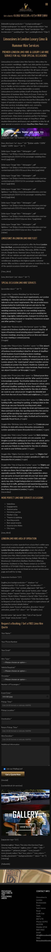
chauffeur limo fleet (34, 124)
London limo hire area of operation (15, 550)
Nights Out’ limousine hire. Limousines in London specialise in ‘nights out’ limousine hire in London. (25, 457)
